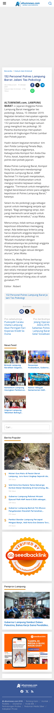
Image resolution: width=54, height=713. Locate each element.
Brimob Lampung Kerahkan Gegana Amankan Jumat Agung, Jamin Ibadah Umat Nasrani (14, 366)
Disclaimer (17, 704)
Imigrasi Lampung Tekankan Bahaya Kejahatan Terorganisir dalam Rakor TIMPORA (13, 411)
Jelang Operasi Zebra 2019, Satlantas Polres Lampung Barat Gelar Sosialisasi (39, 326)
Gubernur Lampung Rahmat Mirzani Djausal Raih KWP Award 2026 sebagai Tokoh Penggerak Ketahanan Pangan (27, 498)
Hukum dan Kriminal (12, 89)
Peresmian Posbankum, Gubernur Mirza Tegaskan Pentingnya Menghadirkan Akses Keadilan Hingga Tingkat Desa (38, 366)
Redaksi (5, 704)
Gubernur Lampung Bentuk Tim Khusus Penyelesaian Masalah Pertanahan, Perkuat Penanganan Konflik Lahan (27, 510)
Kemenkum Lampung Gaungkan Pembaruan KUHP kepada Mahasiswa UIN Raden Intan (15, 388)
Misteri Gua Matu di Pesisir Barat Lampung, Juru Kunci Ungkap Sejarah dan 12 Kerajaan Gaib (29, 475)
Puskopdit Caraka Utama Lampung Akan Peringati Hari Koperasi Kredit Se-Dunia (15, 326)
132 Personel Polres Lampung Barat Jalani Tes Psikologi (27, 296)
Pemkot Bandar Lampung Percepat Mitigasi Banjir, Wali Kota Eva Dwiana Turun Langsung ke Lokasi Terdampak (29, 521)
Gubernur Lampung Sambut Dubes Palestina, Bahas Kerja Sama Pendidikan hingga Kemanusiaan (26, 624)
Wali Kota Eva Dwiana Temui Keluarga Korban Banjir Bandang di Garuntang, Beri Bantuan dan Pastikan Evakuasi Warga (29, 487)
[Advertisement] (27, 37)
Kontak (45, 701)
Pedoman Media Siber (34, 706)
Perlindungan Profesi (11, 706)
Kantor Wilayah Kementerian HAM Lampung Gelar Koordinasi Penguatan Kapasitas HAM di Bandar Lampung (38, 388)
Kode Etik (29, 704)
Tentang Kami (32, 701)
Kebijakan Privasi (9, 709)
